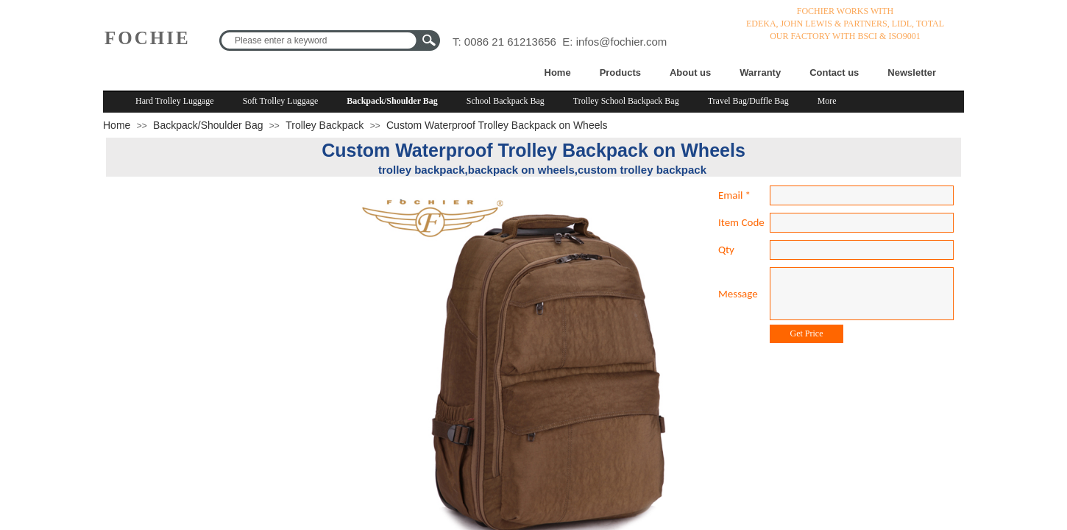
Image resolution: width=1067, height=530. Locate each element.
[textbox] (320, 40)
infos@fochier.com (621, 41)
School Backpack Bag (506, 101)
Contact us (834, 72)
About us (690, 72)
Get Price (806, 333)
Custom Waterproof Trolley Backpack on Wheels (497, 125)
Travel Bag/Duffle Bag (748, 101)
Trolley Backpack (325, 125)
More (827, 101)
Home (558, 72)
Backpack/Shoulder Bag (392, 101)
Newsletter (911, 72)
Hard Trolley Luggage (174, 101)
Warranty (760, 72)
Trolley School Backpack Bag (626, 101)
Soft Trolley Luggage (281, 101)
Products (620, 72)
